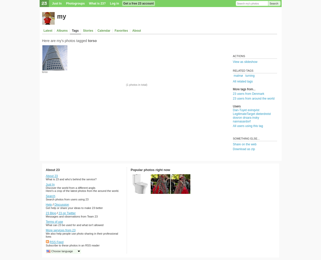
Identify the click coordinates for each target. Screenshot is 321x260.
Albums (62, 30)
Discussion (61, 204)
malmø (238, 75)
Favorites (121, 30)
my (61, 16)
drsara (247, 117)
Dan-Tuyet (240, 110)
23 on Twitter (66, 213)
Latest (48, 30)
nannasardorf (242, 121)
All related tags (243, 81)
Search (274, 3)
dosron (237, 117)
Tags (75, 30)
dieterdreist (263, 114)
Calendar (104, 30)
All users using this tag (248, 126)
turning (250, 75)
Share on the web (245, 144)
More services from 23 (61, 230)
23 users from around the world (254, 98)
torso (45, 72)
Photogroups (75, 3)
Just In (57, 3)
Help (49, 204)
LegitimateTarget (244, 114)
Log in (114, 3)
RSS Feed (56, 242)
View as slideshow (245, 62)
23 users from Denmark (248, 94)
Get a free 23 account (138, 3)
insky (255, 117)
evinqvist (253, 110)
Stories (88, 30)
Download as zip (244, 149)
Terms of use (54, 222)
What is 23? (97, 3)
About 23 (52, 176)
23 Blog (51, 213)
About (136, 30)
